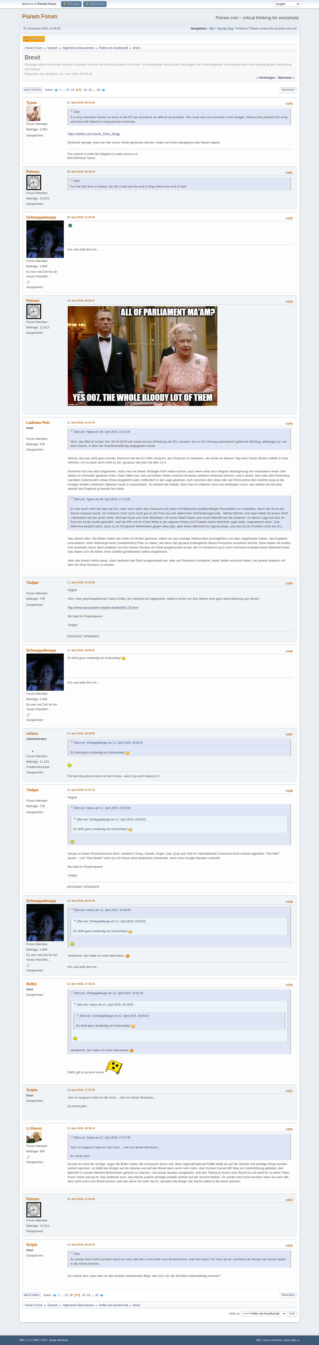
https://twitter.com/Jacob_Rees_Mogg (94, 134)
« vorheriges (265, 77)
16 (72, 90)
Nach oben (31, 1295)
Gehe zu (234, 1313)
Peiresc (33, 172)
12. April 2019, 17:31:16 (81, 983)
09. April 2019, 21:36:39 (81, 217)
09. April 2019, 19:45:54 (81, 171)
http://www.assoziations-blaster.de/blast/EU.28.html (103, 607)
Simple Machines (58, 1340)
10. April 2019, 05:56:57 (81, 300)
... (64, 90)
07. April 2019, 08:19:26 (81, 102)
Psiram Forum (39, 16)
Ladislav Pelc (38, 423)
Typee (31, 103)
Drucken (288, 89)
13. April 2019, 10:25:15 (81, 1244)
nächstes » (286, 77)
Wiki (211, 28)
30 (98, 90)
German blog (225, 28)
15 (68, 90)
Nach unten (32, 89)
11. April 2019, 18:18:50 (81, 733)
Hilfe (258, 1340)
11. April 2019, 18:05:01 (81, 650)
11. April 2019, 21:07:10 (81, 789)
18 (85, 90)
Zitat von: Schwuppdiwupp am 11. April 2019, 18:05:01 (108, 742)
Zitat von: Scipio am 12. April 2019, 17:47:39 (102, 1137)
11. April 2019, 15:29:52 (81, 582)
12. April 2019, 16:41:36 (81, 900)
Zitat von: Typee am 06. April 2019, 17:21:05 (102, 432)
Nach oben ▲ (292, 1340)
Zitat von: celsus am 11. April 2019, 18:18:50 (102, 808)
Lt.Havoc (34, 1128)
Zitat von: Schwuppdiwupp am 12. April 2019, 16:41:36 (108, 993)
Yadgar (32, 582)
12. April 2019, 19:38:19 (81, 1128)
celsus (32, 733)
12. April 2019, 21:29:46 (81, 1199)
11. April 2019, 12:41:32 (81, 422)
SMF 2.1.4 (25, 1340)
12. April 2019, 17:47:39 (81, 1089)
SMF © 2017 (40, 1340)
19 (90, 90)
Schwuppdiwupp (41, 217)
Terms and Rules (272, 1340)
